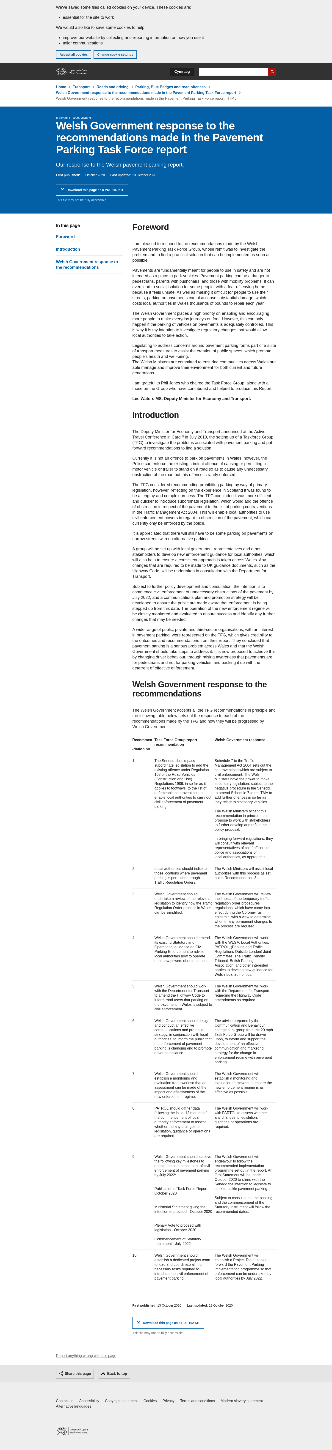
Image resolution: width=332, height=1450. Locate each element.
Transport (81, 87)
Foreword (65, 236)
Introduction (68, 249)
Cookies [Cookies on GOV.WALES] (150, 1401)
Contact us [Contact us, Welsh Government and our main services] (64, 1401)
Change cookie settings (115, 54)
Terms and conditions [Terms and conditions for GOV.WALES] (197, 1401)
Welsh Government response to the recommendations (87, 265)
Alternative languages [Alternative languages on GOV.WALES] (73, 1406)
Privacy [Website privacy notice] (168, 1401)
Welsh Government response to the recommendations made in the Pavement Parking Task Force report (146, 93)
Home (61, 87)
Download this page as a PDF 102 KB (94, 192)
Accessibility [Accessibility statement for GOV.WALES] (89, 1401)
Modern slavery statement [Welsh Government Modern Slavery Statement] (242, 1401)
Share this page (78, 1374)
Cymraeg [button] (182, 72)
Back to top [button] (117, 1374)
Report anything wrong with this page (86, 1356)
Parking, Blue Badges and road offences (170, 87)
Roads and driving (113, 87)
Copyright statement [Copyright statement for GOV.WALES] (121, 1401)
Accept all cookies (74, 54)
